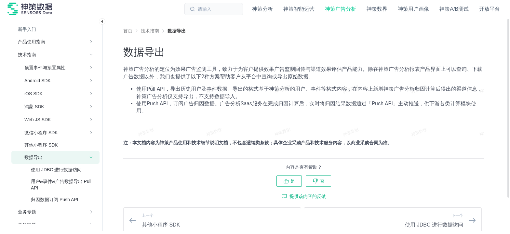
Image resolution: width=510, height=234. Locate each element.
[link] (150, 31)
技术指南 (150, 30)
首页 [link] (127, 31)
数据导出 (177, 30)
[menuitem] (55, 29)
